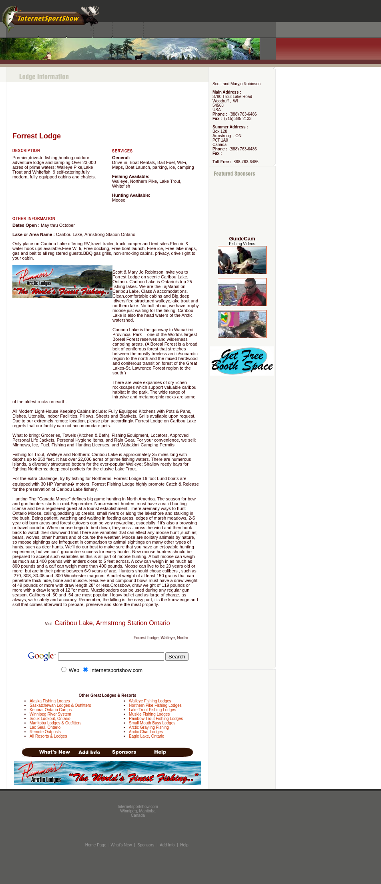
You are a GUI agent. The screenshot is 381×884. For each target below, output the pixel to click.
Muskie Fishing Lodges (149, 714)
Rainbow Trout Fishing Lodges (156, 718)
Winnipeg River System (50, 714)
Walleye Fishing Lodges (150, 701)
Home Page (95, 845)
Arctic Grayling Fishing (149, 727)
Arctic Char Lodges (146, 732)
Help (184, 845)
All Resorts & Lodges (48, 736)
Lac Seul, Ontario (45, 727)
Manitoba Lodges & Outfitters (56, 723)
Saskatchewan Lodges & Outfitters (60, 705)
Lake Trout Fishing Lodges (152, 710)
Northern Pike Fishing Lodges (155, 705)
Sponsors (145, 845)
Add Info (167, 845)
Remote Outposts (45, 732)
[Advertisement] (242, 207)
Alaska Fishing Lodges (50, 701)
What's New (121, 845)
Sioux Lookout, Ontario (50, 718)
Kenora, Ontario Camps (51, 710)
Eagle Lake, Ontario (146, 736)
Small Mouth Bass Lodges (152, 723)
